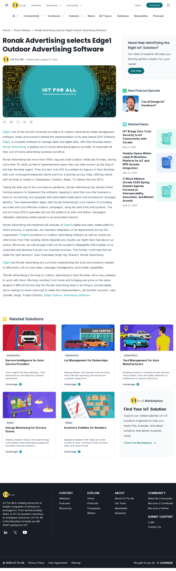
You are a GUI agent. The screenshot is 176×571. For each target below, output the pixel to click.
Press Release (22, 30)
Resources (65, 508)
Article (6, 30)
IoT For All (16, 59)
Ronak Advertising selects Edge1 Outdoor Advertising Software (70, 30)
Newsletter (141, 16)
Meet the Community (160, 498)
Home (90, 498)
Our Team (120, 503)
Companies (93, 508)
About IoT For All (124, 498)
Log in (138, 5)
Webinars (64, 498)
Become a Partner (158, 508)
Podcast (158, 16)
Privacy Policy (36, 562)
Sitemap (76, 562)
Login (151, 522)
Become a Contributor (160, 503)
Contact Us (154, 526)
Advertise (36, 5)
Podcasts (64, 503)
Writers (91, 513)
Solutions (123, 16)
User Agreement (57, 562)
